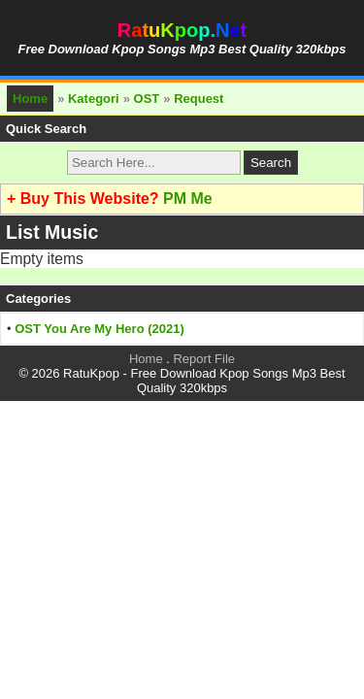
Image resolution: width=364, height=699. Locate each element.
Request (198, 98)
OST (147, 98)
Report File (204, 358)
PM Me (188, 198)
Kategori (93, 98)
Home (30, 98)
